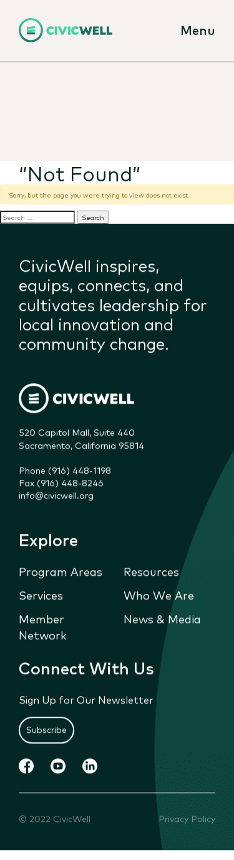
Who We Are (159, 595)
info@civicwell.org (56, 495)
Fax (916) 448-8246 (61, 483)
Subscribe (46, 729)
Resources (151, 571)
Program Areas (60, 571)
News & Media (162, 618)
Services (41, 595)
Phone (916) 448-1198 (65, 470)
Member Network (43, 627)
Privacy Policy (186, 818)
